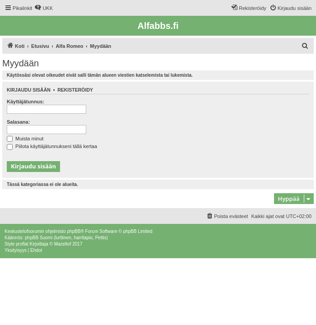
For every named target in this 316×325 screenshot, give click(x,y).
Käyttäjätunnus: (25, 101)
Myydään (20, 63)
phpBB (73, 231)
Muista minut (25, 138)
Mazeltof (62, 243)
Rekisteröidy (75, 90)
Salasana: (18, 122)
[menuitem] (43, 8)
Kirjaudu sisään (29, 90)
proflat (22, 243)
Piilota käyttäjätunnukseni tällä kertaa (52, 146)
